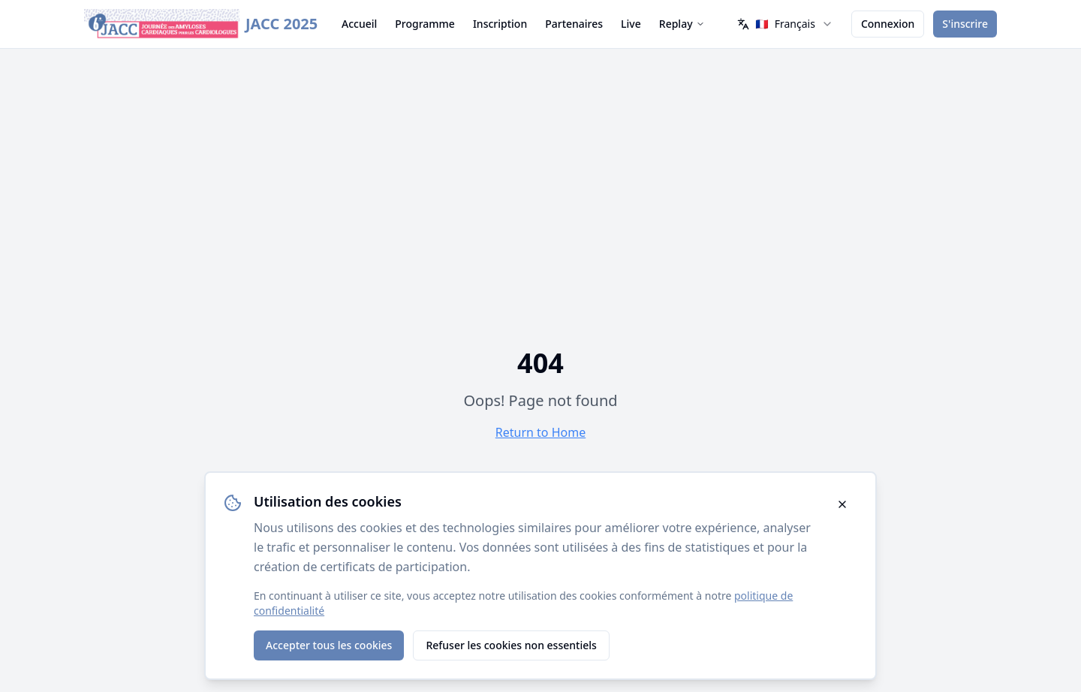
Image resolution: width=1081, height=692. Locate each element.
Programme (425, 24)
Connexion (887, 24)
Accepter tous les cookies (329, 645)
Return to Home (540, 432)
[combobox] (785, 24)
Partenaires (574, 24)
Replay (682, 24)
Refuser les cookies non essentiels (511, 645)
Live (631, 24)
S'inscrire (965, 24)
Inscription (500, 24)
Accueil (359, 24)
